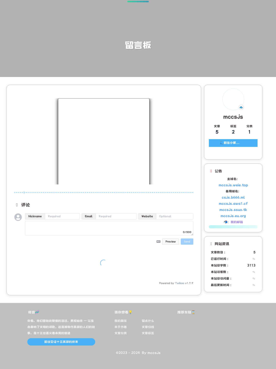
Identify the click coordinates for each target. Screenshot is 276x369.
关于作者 (120, 327)
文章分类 (120, 333)
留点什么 (148, 321)
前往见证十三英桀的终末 (61, 342)
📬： (233, 222)
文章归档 (148, 327)
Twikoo (179, 283)
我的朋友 (120, 321)
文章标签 (148, 333)
